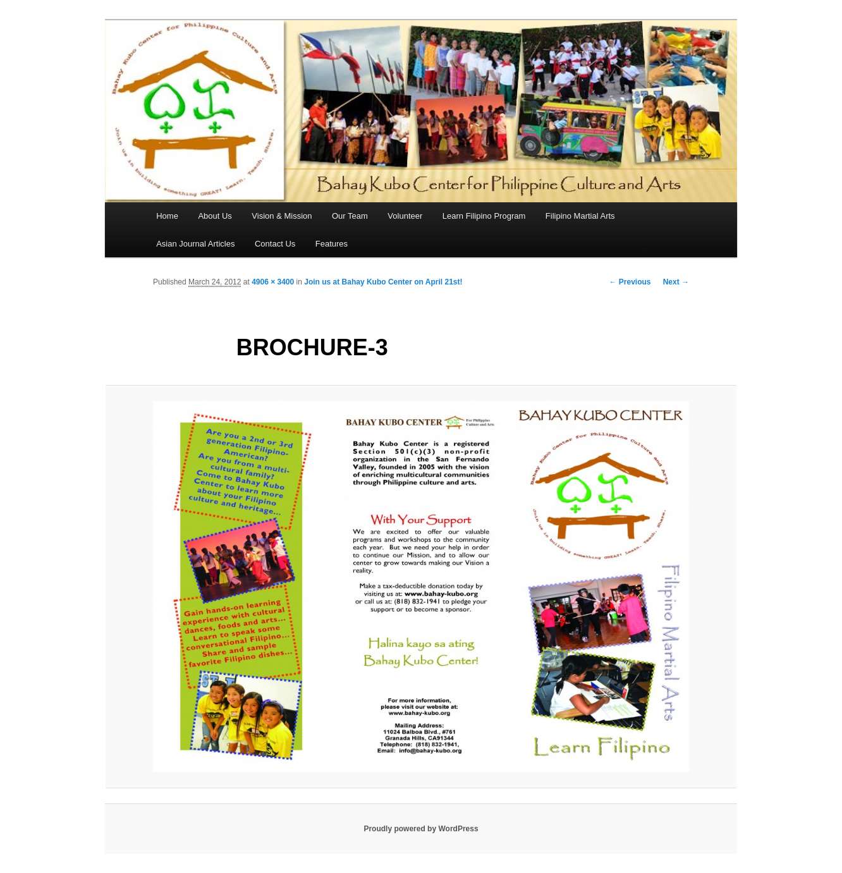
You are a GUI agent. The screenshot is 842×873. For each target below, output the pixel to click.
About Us (214, 216)
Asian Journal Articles (195, 243)
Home (167, 216)
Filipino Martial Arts (580, 216)
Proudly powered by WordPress (420, 828)
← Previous (629, 282)
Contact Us (275, 243)
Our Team (350, 216)
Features (331, 243)
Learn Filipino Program (484, 216)
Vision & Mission (282, 216)
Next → (676, 282)
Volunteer (404, 216)
